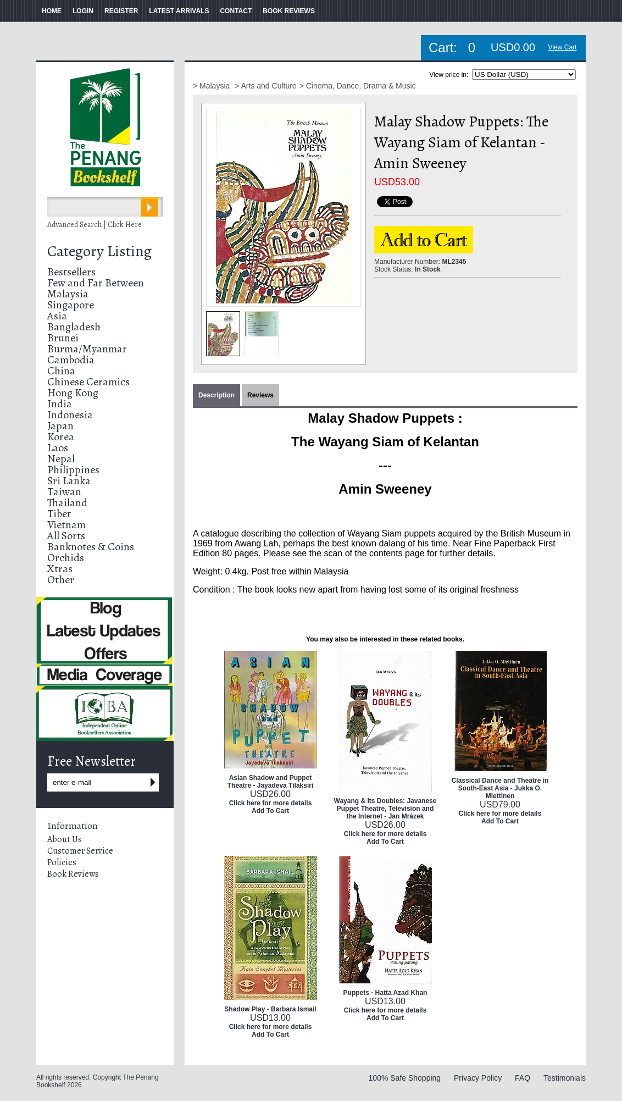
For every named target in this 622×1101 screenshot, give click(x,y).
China (61, 370)
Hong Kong (72, 392)
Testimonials (564, 1078)
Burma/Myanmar (87, 348)
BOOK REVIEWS (289, 11)
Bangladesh (74, 326)
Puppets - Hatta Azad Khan (385, 993)
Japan (60, 425)
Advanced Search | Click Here (94, 224)
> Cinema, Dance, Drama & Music (357, 85)
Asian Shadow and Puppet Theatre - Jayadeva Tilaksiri (270, 781)
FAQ (522, 1078)
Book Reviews (73, 874)
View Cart (562, 47)
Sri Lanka (69, 480)
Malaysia (67, 293)
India (59, 403)
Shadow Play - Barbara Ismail (270, 1009)
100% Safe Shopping (405, 1078)
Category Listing (99, 251)
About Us (64, 839)
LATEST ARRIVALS (179, 11)
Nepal (61, 458)
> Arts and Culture (265, 85)
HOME (52, 11)
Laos (57, 447)
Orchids (65, 557)
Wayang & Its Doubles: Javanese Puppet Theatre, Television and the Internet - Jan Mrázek (385, 808)
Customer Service (80, 851)
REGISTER (121, 11)
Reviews (260, 395)
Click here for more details (270, 803)
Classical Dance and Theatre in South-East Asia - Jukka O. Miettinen (500, 788)
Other (60, 579)
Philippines (73, 469)
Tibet (59, 513)
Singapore (70, 304)
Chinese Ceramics (88, 381)
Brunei (63, 337)
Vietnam (66, 524)
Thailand (67, 502)
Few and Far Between (95, 282)
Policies (61, 862)
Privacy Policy (478, 1078)
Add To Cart (270, 811)
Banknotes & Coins (90, 546)
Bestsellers (71, 271)
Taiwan (64, 491)
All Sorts (66, 535)
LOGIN (83, 11)
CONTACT (236, 11)
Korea (60, 436)
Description (216, 395)
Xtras (60, 568)
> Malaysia (212, 85)
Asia (57, 315)
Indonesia (70, 414)
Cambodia (71, 359)
